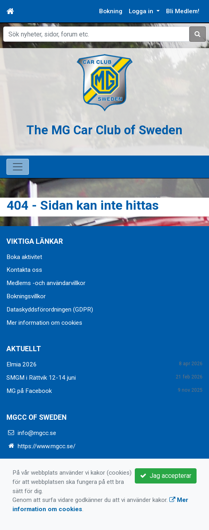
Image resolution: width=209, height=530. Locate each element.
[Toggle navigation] (17, 167)
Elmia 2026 (21, 364)
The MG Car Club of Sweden (104, 130)
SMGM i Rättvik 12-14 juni (41, 377)
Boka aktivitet (24, 257)
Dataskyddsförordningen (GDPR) (49, 309)
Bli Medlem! (182, 11)
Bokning (110, 11)
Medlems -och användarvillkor (45, 283)
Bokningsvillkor (26, 296)
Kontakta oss (24, 269)
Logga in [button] (142, 11)
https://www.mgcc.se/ (46, 446)
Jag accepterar (165, 475)
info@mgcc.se (37, 433)
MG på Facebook (29, 390)
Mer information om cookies (44, 322)
